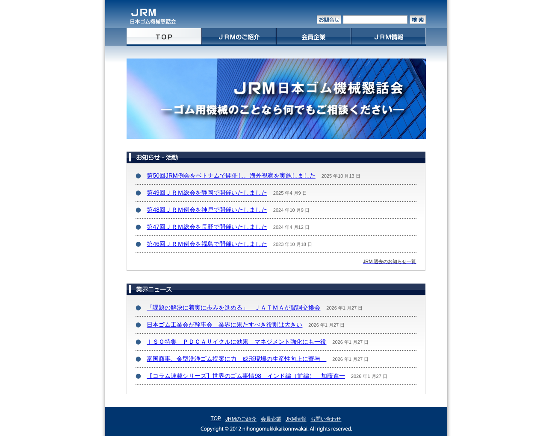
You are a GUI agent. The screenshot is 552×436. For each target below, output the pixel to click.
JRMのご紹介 (238, 37)
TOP (216, 418)
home (164, 37)
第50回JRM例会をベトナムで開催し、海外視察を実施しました (231, 175)
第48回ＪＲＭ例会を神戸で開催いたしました (207, 209)
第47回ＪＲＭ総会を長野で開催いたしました (207, 226)
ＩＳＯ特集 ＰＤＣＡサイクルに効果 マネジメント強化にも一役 (236, 341)
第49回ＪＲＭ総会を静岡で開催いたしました (207, 192)
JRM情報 (388, 37)
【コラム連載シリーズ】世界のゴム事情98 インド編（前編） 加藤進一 (246, 375)
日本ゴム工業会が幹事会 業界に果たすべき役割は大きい (224, 324)
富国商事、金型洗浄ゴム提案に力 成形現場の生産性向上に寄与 (236, 358)
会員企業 (313, 37)
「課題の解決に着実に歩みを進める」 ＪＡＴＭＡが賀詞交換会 (233, 307)
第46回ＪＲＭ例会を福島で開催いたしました (207, 243)
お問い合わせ (325, 419)
